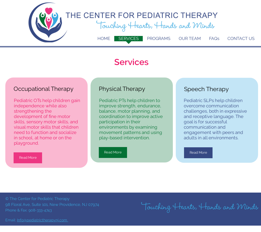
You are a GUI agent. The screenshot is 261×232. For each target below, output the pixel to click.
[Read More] (28, 157)
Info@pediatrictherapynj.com (42, 220)
